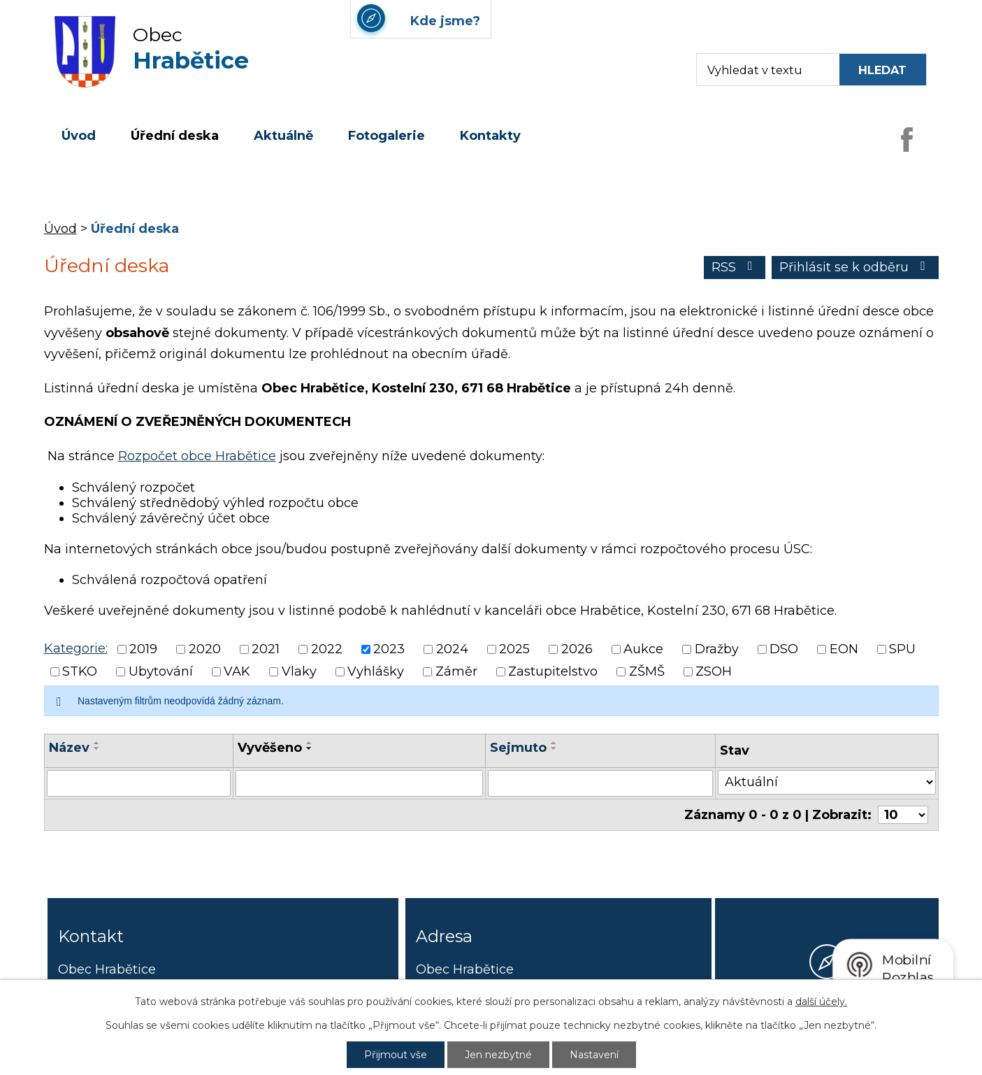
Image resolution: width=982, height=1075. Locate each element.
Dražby (717, 649)
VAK (237, 671)
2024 (452, 649)
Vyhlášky (375, 671)
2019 (143, 649)
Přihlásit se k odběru (855, 267)
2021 (266, 649)
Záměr (456, 671)
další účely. (821, 1001)
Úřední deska (175, 135)
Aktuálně (283, 135)
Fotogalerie (386, 135)
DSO (784, 649)
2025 (514, 649)
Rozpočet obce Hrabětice (197, 456)
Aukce (643, 649)
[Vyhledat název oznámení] (139, 783)
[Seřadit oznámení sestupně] (97, 748)
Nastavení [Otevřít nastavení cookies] (594, 1054)
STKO (79, 671)
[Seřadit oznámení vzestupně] (97, 743)
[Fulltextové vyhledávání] (761, 69)
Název (69, 747)
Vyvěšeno (270, 747)
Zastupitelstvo (553, 671)
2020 (205, 649)
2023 (389, 649)
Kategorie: (76, 648)
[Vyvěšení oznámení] (359, 783)
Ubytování (161, 671)
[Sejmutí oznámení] (601, 783)
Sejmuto (518, 747)
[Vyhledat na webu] (882, 69)
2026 (577, 649)
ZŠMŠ (647, 671)
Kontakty (490, 135)
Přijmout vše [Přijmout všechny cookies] (395, 1054)
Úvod (79, 135)
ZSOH (713, 671)
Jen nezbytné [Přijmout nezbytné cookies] (498, 1054)
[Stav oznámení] (826, 782)
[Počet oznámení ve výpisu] (903, 815)
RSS (735, 267)
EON (844, 649)
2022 (326, 649)
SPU (902, 649)
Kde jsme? (826, 1013)
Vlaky (299, 671)
